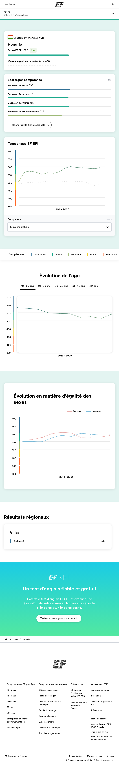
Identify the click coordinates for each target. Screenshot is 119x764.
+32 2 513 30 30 (99, 732)
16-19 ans (11, 695)
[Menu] (112, 13)
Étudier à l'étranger (48, 710)
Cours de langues (47, 716)
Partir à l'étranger (47, 695)
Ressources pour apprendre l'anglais (79, 705)
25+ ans (11, 707)
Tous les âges (13, 727)
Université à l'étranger (49, 727)
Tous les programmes (49, 733)
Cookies (110, 756)
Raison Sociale (75, 756)
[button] (10, 4)
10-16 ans (11, 690)
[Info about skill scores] (109, 80)
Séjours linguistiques (49, 690)
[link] (16, 13)
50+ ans (11, 713)
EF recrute (96, 710)
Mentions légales (94, 756)
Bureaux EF (96, 695)
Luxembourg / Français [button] (16, 756)
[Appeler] (113, 4)
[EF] (59, 4)
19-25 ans (11, 701)
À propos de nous (100, 690)
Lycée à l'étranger (47, 722)
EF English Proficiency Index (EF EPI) (78, 693)
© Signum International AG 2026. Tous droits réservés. (90, 760)
